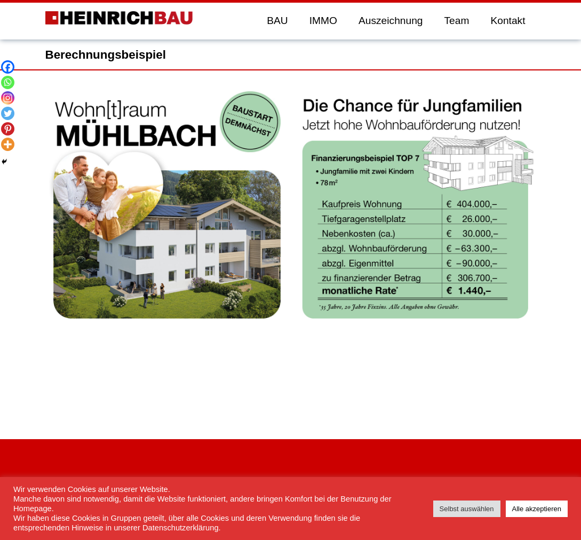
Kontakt (507, 20)
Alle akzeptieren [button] (537, 509)
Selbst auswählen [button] (467, 509)
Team (456, 20)
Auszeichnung (391, 20)
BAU (277, 20)
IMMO (323, 20)
